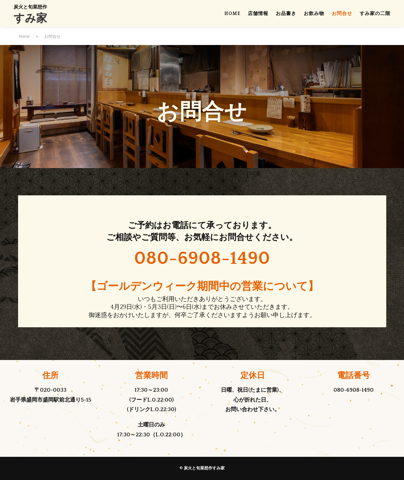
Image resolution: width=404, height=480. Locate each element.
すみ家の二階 (375, 13)
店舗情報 (258, 13)
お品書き (286, 13)
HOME (232, 13)
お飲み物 (314, 13)
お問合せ (342, 13)
